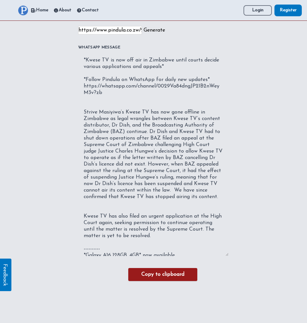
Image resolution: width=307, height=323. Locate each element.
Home (39, 10)
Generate (154, 30)
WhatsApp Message (99, 47)
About (62, 10)
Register (288, 10)
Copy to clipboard (162, 274)
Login (257, 10)
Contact (88, 10)
